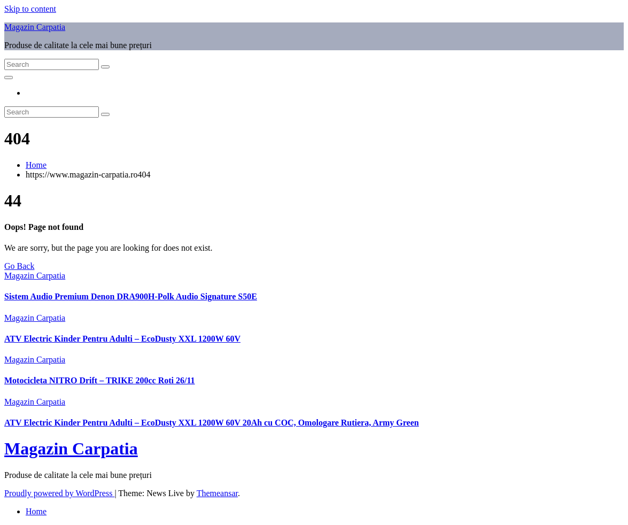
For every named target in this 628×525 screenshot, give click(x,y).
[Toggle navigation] (8, 77)
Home (36, 164)
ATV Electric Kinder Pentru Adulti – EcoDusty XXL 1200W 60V (122, 338)
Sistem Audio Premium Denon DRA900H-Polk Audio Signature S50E (130, 296)
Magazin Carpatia (34, 27)
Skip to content (30, 8)
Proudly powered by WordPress (59, 493)
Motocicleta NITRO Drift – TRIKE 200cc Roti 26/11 (99, 380)
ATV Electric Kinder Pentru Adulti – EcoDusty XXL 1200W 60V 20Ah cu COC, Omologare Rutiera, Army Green (211, 422)
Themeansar (217, 493)
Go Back (19, 266)
